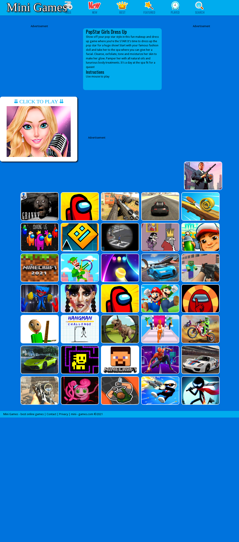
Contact (51, 414)
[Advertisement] (39, 55)
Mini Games (37, 7)
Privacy (63, 414)
